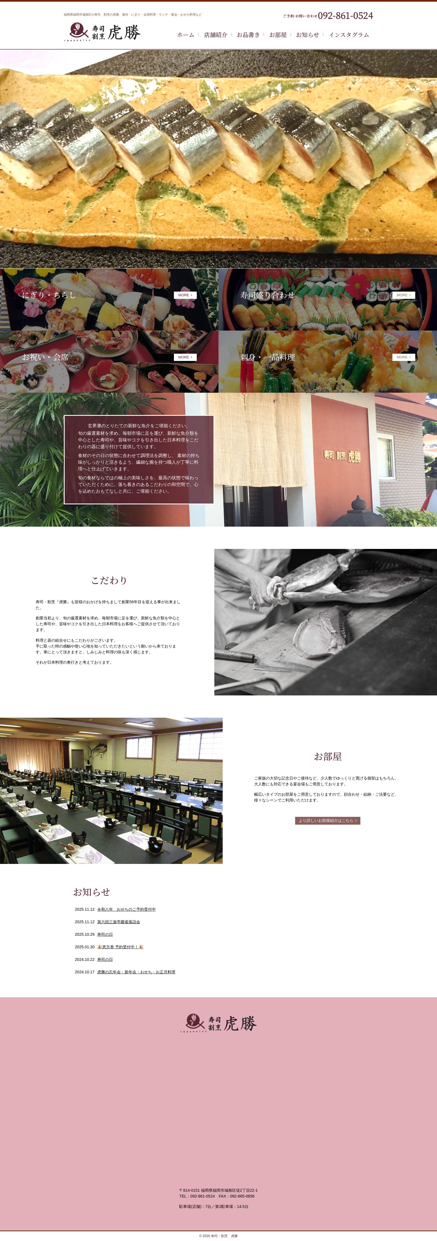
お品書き (248, 34)
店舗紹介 (215, 34)
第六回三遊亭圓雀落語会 (118, 922)
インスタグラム (349, 34)
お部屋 (278, 34)
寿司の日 (105, 934)
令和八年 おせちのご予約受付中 (126, 909)
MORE (185, 295)
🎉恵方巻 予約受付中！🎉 (120, 947)
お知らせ (307, 34)
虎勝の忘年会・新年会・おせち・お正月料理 (136, 972)
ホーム (186, 34)
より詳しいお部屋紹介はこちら (328, 820)
